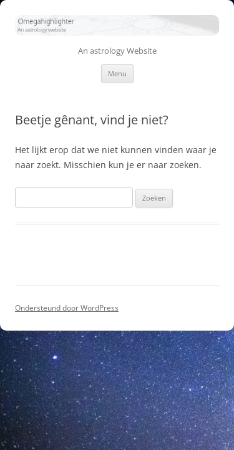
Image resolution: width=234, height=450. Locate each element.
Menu (117, 73)
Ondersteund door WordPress (67, 307)
